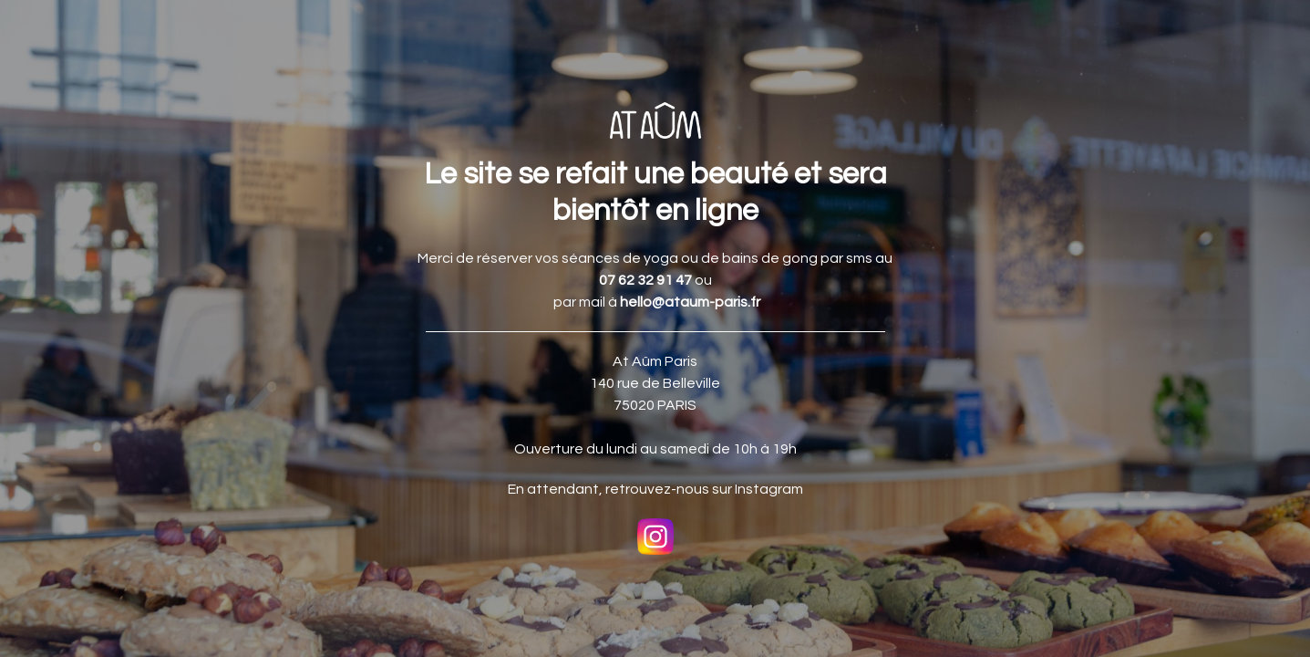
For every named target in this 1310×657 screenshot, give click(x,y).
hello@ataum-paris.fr (690, 302)
